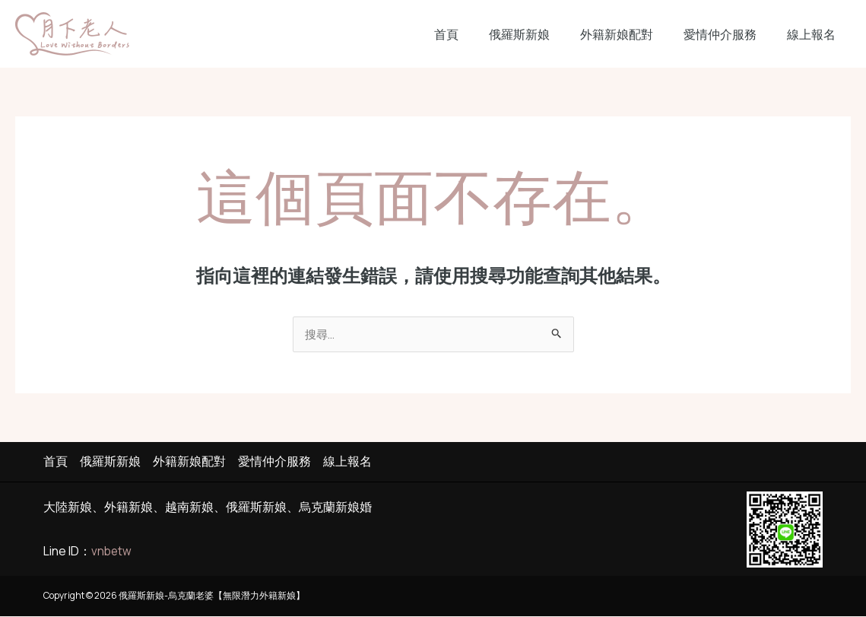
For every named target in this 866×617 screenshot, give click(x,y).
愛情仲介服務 (729, 34)
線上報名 (814, 34)
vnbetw (112, 551)
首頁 (474, 34)
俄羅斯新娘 (540, 34)
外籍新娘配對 (631, 34)
